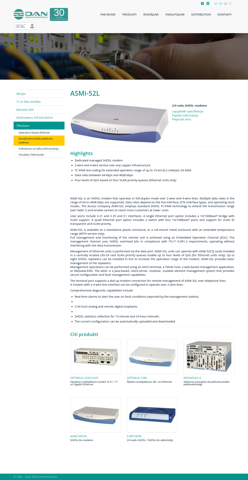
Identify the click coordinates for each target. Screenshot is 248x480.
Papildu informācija (185, 115)
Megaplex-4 (192, 378)
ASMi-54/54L (78, 436)
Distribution (201, 14)
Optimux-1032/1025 (84, 378)
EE (215, 3)
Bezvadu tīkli (25, 109)
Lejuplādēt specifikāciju (187, 111)
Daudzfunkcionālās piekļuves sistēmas (36, 140)
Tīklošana (22, 126)
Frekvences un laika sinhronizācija (39, 148)
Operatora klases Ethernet (34, 132)
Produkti (129, 14)
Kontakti (225, 14)
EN (220, 3)
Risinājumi (151, 14)
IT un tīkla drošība (28, 101)
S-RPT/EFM (134, 436)
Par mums (108, 14)
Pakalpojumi (174, 14)
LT (230, 3)
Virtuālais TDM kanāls (31, 154)
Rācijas (21, 94)
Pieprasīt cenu (181, 119)
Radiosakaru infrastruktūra (34, 117)
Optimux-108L (137, 378)
